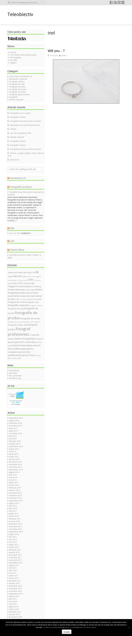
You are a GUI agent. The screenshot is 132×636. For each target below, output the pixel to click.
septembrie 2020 (16, 418)
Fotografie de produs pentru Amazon (25, 121)
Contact (13, 52)
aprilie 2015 (13, 454)
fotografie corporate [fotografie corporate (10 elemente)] (18, 305)
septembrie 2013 (16, 500)
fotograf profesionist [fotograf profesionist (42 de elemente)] (19, 331)
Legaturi (13, 62)
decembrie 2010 (15, 586)
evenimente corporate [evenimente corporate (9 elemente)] (19, 295)
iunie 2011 (13, 570)
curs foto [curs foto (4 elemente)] (38, 280)
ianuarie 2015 (14, 459)
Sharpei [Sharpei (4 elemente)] (38, 355)
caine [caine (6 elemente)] (24, 276)
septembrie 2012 (16, 531)
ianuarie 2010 (14, 614)
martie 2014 (14, 485)
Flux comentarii (15, 375)
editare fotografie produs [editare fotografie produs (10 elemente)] (25, 291)
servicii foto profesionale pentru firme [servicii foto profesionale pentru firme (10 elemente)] (21, 353)
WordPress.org (15, 378)
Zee (12, 240)
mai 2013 (12, 511)
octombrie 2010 (15, 591)
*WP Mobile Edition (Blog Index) (23, 55)
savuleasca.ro (18, 178)
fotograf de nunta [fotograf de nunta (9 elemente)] (16, 301)
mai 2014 (12, 480)
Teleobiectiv (20, 14)
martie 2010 (14, 609)
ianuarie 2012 (14, 552)
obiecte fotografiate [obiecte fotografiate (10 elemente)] (24, 338)
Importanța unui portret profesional (25, 125)
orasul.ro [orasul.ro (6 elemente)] (39, 339)
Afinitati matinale (17, 137)
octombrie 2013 (15, 498)
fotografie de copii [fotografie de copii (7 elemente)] (16, 308)
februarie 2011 (15, 581)
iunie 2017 (13, 428)
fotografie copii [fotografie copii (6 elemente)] (32, 302)
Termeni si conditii (70, 627)
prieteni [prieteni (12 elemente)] (16, 345)
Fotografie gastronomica (19, 94)
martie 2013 (14, 516)
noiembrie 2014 (15, 464)
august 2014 (14, 472)
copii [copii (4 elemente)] (25, 280)
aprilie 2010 (13, 606)
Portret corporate (16, 99)
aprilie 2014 (13, 482)
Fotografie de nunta (17, 86)
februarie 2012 (15, 550)
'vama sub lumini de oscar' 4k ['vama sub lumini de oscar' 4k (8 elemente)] (21, 272)
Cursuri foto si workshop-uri (20, 76)
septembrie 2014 (16, 469)
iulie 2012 (13, 537)
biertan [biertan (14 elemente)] (17, 276)
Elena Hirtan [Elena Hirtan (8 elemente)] (32, 292)
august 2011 (14, 565)
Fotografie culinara (16, 81)
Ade (12, 228)
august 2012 (14, 534)
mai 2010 (12, 604)
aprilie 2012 (13, 544)
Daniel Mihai (17, 249)
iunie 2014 (13, 477)
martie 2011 (14, 578)
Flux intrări (13, 373)
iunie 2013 (13, 508)
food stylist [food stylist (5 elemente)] (37, 299)
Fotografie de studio (17, 92)
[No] (128, 627)
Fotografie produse (21, 186)
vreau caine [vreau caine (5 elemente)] (17, 358)
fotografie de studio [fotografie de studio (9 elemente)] (30, 318)
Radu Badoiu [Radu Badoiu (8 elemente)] (27, 345)
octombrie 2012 (15, 529)
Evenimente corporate (18, 79)
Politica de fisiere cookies (86, 627)
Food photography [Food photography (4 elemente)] (26, 299)
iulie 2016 (13, 436)
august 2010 (14, 596)
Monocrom (14, 159)
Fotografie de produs (17, 89)
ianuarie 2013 (14, 521)
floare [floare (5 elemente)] (17, 299)
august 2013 (14, 503)
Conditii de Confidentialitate (53, 627)
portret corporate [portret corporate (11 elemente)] (25, 342)
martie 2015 (14, 456)
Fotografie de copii (16, 84)
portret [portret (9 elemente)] (11, 342)
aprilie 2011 (13, 575)
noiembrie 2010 (15, 588)
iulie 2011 (13, 568)
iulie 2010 (13, 599)
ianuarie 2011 (14, 583)
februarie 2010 (15, 612)
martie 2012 (14, 547)
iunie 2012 (13, 539)
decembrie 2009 (15, 617)
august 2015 (14, 449)
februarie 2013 (15, 518)
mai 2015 (12, 451)
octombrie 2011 (15, 560)
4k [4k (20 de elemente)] (37, 272)
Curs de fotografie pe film (20, 133)
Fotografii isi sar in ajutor (20, 113)
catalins (64, 55)
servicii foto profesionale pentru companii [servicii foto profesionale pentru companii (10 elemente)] (24, 348)
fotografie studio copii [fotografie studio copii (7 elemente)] (17, 324)
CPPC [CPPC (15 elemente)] (31, 280)
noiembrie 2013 (15, 495)
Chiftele (13, 129)
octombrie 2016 (15, 433)
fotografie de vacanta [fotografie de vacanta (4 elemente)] (15, 322)
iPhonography (15, 57)
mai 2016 (12, 438)
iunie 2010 (13, 601)
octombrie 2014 (15, 467)
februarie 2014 (15, 487)
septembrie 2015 (16, 446)
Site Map (13, 60)
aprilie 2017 (13, 431)
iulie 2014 (13, 475)
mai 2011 (12, 573)
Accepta (67, 632)
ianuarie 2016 (14, 444)
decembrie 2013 (15, 493)
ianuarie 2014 (14, 490)
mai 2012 (12, 542)
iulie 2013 (13, 506)
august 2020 (14, 420)
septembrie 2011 (16, 562)
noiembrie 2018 (15, 423)
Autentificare (14, 370)
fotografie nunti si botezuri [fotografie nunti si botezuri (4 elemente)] (32, 322)
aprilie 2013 (13, 513)
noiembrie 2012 (15, 526)
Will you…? (56, 51)
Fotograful (13, 97)
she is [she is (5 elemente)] (10, 358)
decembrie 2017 (15, 425)
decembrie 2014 (15, 462)
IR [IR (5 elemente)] (30, 335)
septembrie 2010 (16, 593)
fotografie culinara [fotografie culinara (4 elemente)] (36, 305)
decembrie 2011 (15, 555)
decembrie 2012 (15, 524)
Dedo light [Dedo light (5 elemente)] (30, 290)
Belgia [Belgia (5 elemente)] (10, 276)
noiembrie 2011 (15, 557)
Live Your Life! (14, 233)
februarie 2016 (15, 441)
